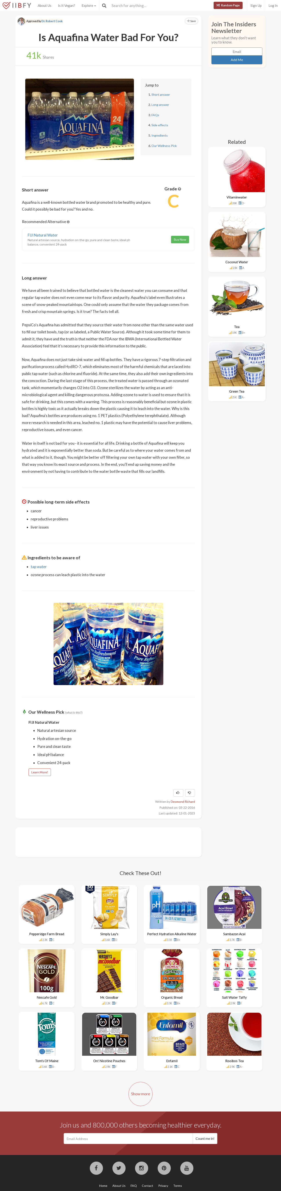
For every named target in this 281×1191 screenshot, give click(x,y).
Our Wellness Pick (164, 146)
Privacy (163, 1185)
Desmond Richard (183, 801)
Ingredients (159, 135)
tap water (39, 566)
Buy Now (180, 239)
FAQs (155, 115)
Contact (147, 1185)
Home (103, 1185)
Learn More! (39, 772)
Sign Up (256, 5)
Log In (273, 5)
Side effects (159, 125)
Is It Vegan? (66, 5)
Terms (177, 1185)
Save (191, 21)
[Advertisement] (102, 842)
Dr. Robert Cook (52, 21)
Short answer (160, 94)
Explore (89, 5)
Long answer (160, 104)
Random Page (228, 5)
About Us (44, 5)
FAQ (134, 1185)
